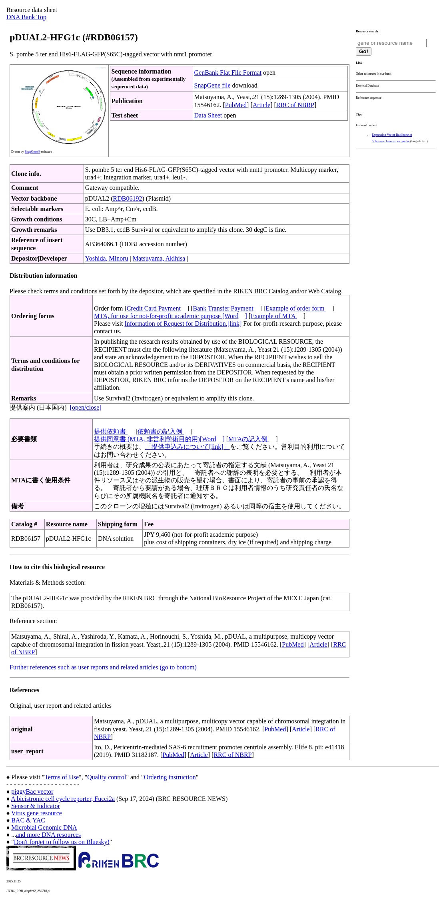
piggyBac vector (32, 791)
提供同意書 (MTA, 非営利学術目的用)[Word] (159, 439)
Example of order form (295, 308)
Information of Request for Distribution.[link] (182, 323)
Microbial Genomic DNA (44, 827)
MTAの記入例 (248, 439)
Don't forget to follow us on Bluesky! (62, 841)
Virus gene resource (36, 813)
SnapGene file (212, 85)
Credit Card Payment (154, 308)
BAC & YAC (28, 820)
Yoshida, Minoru (106, 258)
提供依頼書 (111, 431)
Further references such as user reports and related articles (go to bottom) (103, 667)
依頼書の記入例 (161, 431)
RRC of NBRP (295, 105)
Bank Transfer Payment (223, 308)
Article (261, 105)
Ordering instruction (170, 777)
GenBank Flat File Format (227, 72)
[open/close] (86, 407)
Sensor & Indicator (35, 805)
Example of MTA (274, 316)
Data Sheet (208, 115)
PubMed (236, 105)
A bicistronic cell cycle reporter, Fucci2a (63, 798)
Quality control (106, 777)
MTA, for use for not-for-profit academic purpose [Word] (170, 316)
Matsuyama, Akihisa (159, 258)
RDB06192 (127, 198)
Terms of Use (61, 777)
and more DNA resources (48, 834)
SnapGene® (32, 151)
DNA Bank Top (26, 17)
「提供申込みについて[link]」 (187, 446)
